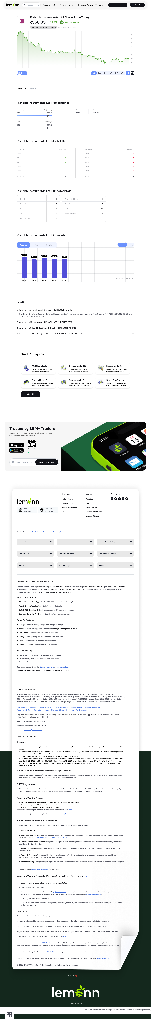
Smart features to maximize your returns (35, 662)
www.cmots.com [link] (102, 958)
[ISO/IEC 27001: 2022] (48, 510)
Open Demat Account (117, 5)
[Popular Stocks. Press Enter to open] (35, 542)
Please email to (25, 869)
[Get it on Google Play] (16, 450)
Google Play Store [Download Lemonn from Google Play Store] (47, 667)
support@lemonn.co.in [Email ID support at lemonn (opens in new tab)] (33, 730)
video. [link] (70, 810)
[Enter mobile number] (25, 462)
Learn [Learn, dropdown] (71, 5)
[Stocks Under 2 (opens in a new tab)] (38, 382)
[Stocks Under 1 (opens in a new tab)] (75, 382)
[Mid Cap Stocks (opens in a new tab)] (38, 368)
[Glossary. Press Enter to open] (115, 565)
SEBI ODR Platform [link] (52, 952)
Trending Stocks (59, 532)
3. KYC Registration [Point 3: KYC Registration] (26, 784)
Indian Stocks (67, 499)
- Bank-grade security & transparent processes (47, 610)
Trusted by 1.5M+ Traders (32, 428)
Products (66, 494)
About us (89, 499)
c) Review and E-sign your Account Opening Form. (39, 807)
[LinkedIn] (126, 498)
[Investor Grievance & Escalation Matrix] (60, 710)
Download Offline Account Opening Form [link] (51, 837)
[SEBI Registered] (27, 510)
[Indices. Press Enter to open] (35, 565)
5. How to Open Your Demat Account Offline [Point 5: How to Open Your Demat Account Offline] (37, 820)
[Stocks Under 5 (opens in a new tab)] (112, 368)
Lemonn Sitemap (92, 516)
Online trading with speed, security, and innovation (39, 659)
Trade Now (138, 5)
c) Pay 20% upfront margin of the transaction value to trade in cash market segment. (53, 756)
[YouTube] (123, 498)
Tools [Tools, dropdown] (62, 5)
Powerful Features (25, 620)
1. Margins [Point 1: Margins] (21, 742)
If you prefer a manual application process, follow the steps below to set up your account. (53, 825)
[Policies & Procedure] (92, 707)
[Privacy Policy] (45, 707)
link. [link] (87, 876)
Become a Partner (85, 5)
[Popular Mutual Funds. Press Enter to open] (115, 554)
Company (90, 494)
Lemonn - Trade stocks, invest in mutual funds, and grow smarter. (43, 670)
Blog (87, 503)
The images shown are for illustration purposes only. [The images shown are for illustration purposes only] (37, 916)
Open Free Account (46, 462)
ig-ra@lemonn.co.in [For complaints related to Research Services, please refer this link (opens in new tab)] (93, 894)
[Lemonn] (28, 501)
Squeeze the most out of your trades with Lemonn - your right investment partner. (31, 434)
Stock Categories (33, 354)
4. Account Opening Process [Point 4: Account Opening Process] (30, 798)
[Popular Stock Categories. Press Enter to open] (115, 542)
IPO (63, 512)
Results (34, 88)
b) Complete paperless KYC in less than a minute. (38, 805)
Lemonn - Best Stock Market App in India (35, 582)
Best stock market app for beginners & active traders (40, 655)
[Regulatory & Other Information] (30, 710)
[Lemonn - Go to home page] (12, 4)
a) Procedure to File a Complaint (31, 887)
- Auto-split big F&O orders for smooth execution (41, 637)
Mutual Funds (67, 503)
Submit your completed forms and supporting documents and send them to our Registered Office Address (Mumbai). (69, 849)
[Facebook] (119, 498)
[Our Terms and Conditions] (28, 707)
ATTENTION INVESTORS (26, 736)
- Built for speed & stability (41, 606)
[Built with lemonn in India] (75, 976)
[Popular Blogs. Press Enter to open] (75, 565)
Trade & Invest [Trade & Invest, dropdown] (49, 5)
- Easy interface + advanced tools (44, 614)
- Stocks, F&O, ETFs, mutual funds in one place (47, 602)
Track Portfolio (91, 507)
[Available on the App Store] (16, 445)
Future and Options (70, 507)
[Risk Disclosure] (82, 710)
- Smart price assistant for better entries (37, 641)
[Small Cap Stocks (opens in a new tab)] (112, 382)
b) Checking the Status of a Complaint (34, 898)
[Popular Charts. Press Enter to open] (75, 542)
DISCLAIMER (23, 912)
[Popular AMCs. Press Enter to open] (35, 554)
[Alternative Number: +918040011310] (71, 726)
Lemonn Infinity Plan (94, 512)
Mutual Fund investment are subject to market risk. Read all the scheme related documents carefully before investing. (63, 926)
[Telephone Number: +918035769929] (71, 722)
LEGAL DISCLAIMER (26, 689)
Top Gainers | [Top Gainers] (37, 532)
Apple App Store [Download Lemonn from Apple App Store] (62, 667)
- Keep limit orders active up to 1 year (38, 633)
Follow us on (117, 494)
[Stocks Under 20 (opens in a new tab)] (75, 368)
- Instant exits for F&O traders (38, 645)
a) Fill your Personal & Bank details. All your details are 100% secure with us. (49, 802)
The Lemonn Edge (25, 650)
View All (30, 394)
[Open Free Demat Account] (116, 1019)
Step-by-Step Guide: (27, 830)
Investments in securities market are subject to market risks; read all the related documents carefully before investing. (63, 921)
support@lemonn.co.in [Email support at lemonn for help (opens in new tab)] (40, 869)
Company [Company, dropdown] (99, 5)
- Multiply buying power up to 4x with (48, 629)
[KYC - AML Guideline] (60, 707)
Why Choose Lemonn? (27, 597)
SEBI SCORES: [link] (48, 943)
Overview (21, 89)
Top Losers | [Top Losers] (47, 532)
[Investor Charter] (76, 707)
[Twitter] (112, 498)
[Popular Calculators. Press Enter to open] (75, 554)
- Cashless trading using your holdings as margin (41, 625)
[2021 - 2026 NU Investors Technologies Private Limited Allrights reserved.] (71, 965)
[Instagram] (115, 498)
